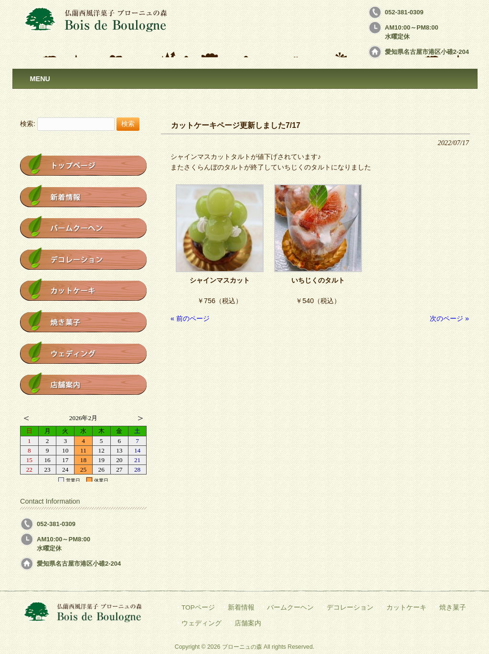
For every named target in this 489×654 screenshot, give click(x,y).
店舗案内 (247, 623)
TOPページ (198, 607)
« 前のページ (190, 318)
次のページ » (449, 318)
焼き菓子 (452, 607)
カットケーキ (406, 607)
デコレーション (350, 607)
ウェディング (201, 623)
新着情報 (241, 607)
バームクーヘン (290, 607)
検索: (27, 123)
